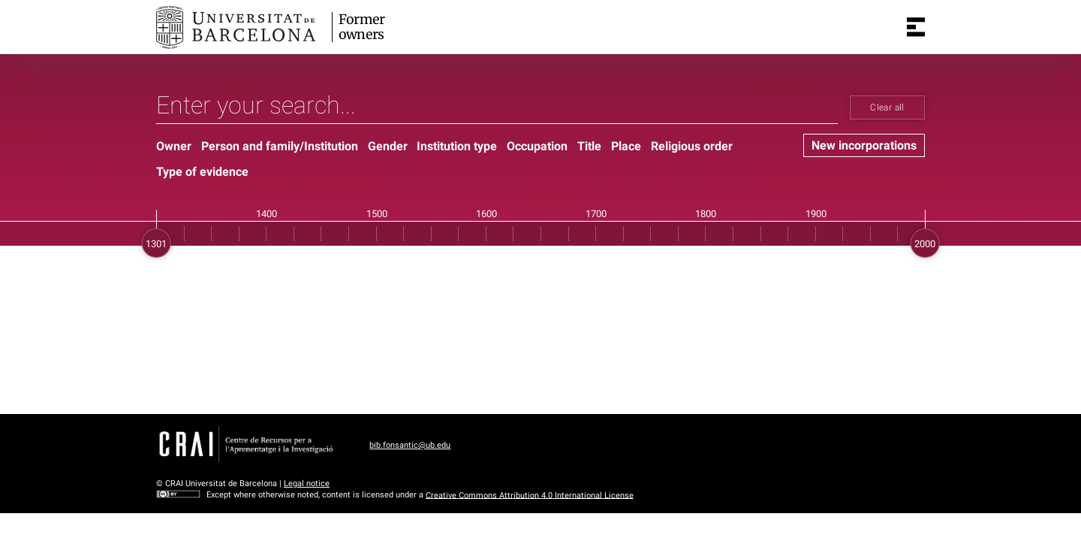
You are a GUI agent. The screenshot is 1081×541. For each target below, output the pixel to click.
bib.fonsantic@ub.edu (409, 445)
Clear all (887, 107)
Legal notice (307, 483)
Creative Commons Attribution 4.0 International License (530, 495)
